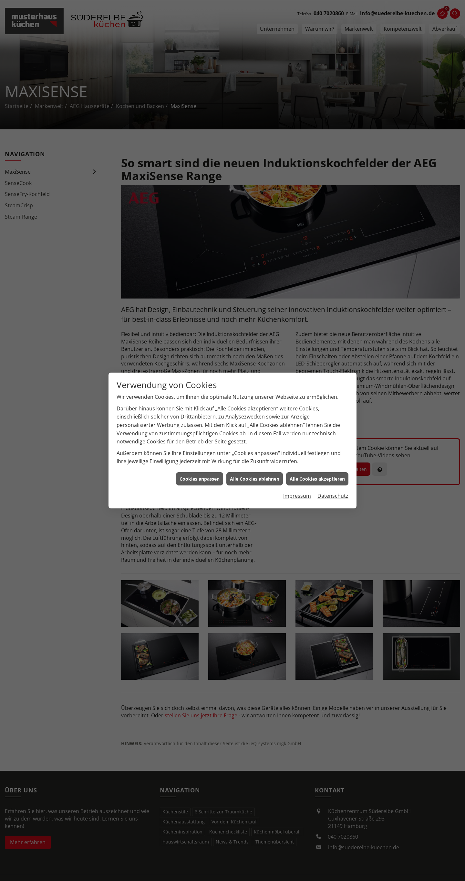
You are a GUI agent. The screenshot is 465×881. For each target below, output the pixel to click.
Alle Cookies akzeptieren (317, 466)
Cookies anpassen (200, 466)
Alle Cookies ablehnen (254, 466)
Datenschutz (332, 483)
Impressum (297, 483)
